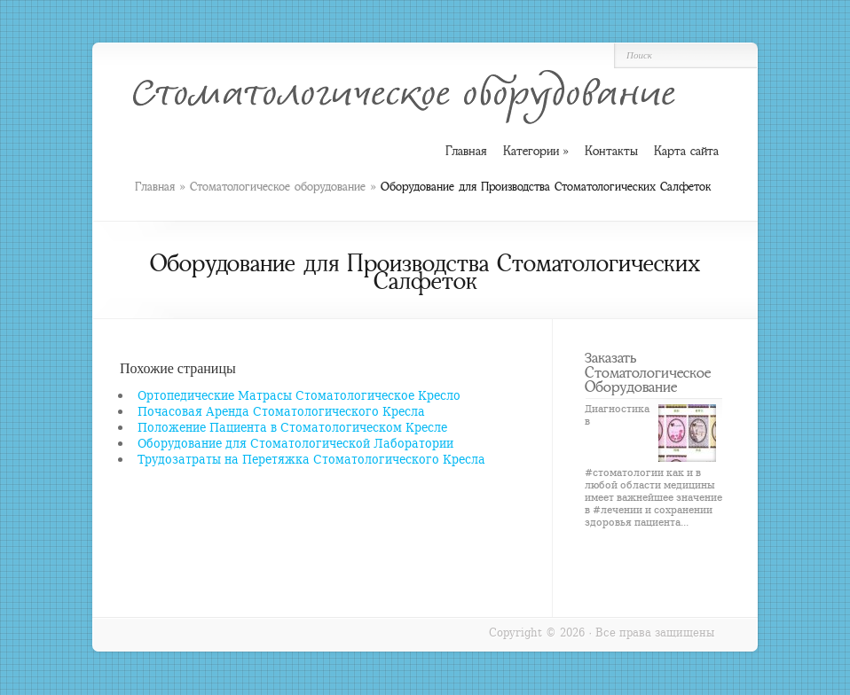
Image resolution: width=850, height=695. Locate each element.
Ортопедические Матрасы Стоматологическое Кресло (299, 395)
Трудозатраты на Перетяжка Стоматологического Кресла (311, 458)
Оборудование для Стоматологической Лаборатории (295, 442)
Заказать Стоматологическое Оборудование (648, 372)
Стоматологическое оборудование (278, 186)
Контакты (611, 151)
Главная (155, 186)
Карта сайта (686, 151)
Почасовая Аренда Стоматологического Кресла (281, 411)
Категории (536, 151)
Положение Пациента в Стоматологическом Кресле (292, 427)
